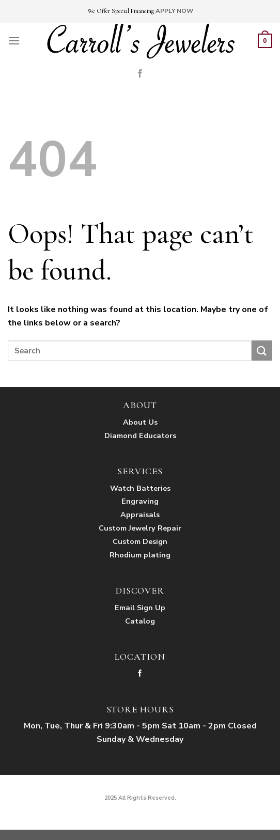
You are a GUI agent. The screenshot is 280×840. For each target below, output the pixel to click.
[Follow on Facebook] (140, 74)
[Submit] (262, 350)
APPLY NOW (174, 11)
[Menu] (14, 40)
